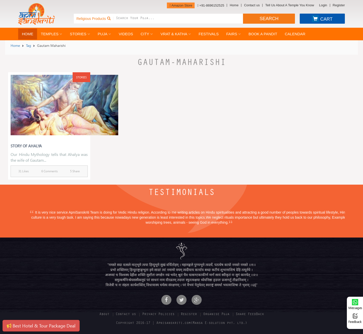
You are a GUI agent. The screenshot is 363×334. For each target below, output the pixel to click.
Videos (126, 34)
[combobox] (179, 19)
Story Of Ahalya (26, 145)
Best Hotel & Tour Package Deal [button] (41, 325)
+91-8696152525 (210, 5)
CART (322, 18)
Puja (104, 34)
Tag (28, 45)
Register (339, 5)
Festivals (209, 34)
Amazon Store (180, 5)
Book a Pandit (263, 34)
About (104, 314)
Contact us (252, 5)
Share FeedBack (250, 314)
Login (323, 5)
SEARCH (269, 18)
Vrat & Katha (176, 34)
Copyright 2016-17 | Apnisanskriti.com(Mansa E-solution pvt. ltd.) (181, 323)
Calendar (295, 34)
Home (234, 5)
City (147, 34)
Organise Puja (216, 314)
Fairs (233, 34)
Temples (51, 34)
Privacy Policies (158, 314)
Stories (80, 34)
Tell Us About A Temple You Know (289, 5)
